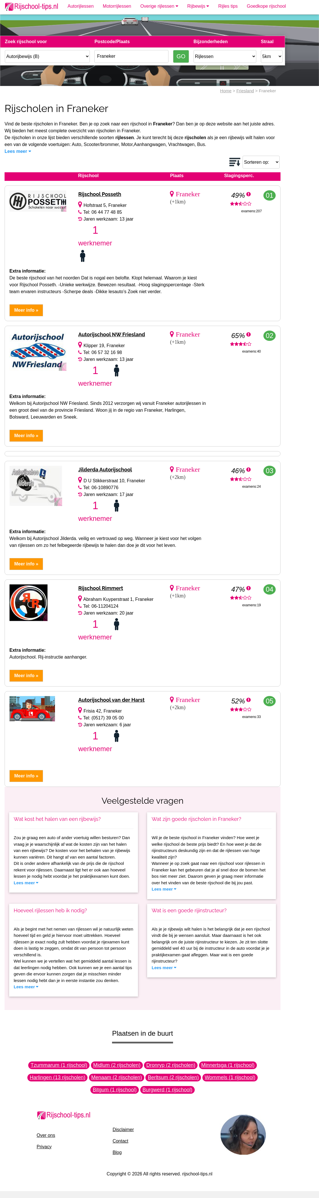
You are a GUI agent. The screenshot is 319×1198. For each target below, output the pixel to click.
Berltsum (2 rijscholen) (173, 1077)
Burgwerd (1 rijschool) (167, 1090)
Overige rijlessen (159, 6)
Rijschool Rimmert (100, 588)
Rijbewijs (198, 6)
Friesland (245, 90)
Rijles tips (227, 6)
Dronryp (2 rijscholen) (170, 1065)
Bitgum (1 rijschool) (115, 1090)
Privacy (44, 1146)
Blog (117, 1152)
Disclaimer (123, 1129)
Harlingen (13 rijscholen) (57, 1077)
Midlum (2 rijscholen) (117, 1065)
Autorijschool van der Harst (111, 700)
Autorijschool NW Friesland (111, 334)
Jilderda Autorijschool (105, 470)
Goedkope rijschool (266, 6)
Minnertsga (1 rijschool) (228, 1065)
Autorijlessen (81, 6)
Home (225, 90)
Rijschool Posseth (99, 194)
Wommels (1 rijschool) (230, 1077)
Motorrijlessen (117, 6)
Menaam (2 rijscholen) (116, 1077)
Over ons (46, 1135)
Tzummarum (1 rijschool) (59, 1065)
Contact (120, 1141)
